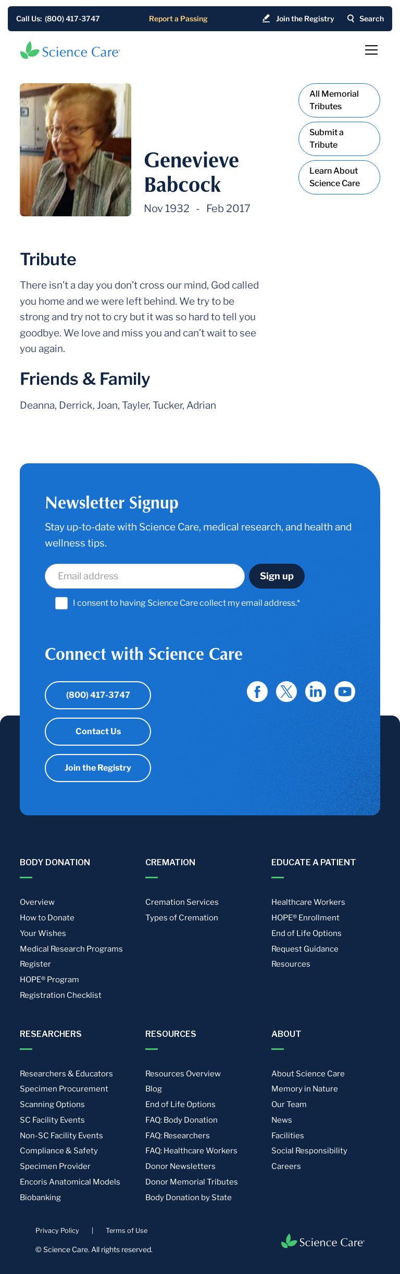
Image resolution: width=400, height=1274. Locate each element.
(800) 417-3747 (98, 695)
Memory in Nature (304, 1089)
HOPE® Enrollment (305, 917)
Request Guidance (305, 949)
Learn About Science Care (334, 177)
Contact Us (98, 731)
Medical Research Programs (71, 949)
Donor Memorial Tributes (191, 1182)
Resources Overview (183, 1073)
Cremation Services (182, 902)
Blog (153, 1089)
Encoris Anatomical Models (70, 1182)
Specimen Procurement (64, 1089)
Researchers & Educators (66, 1073)
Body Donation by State (188, 1197)
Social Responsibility (309, 1150)
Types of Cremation (181, 917)
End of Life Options (306, 933)
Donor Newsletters (180, 1166)
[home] (70, 50)
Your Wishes (43, 933)
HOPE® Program (49, 979)
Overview (37, 902)
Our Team (289, 1104)
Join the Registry (98, 768)
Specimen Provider (55, 1166)
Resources (290, 964)
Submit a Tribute (326, 138)
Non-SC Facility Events (61, 1135)
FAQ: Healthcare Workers (191, 1150)
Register (35, 964)
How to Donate (47, 917)
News (281, 1120)
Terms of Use (126, 1230)
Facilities (287, 1135)
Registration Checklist (61, 995)
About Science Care (308, 1073)
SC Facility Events (52, 1120)
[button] (369, 49)
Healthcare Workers (308, 902)
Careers (286, 1166)
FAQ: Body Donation (181, 1120)
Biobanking (40, 1197)
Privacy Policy (57, 1230)
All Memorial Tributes (334, 100)
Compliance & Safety (59, 1150)
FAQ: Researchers (177, 1135)
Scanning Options (52, 1104)
